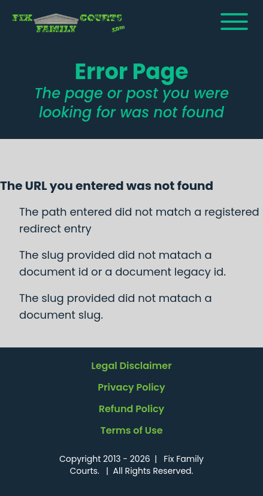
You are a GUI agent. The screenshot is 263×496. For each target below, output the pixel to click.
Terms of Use (131, 430)
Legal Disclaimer (131, 366)
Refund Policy (132, 409)
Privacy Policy (131, 387)
